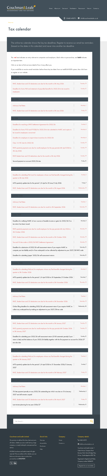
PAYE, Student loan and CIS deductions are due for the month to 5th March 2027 (39, 399)
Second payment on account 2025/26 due (27, 161)
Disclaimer (43, 446)
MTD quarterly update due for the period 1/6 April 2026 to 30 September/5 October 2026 (43, 277)
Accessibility (43, 443)
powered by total (17, 459)
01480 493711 (82, 440)
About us (57, 8)
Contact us (96, 8)
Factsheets (73, 8)
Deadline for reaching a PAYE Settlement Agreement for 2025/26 (34, 124)
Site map (42, 440)
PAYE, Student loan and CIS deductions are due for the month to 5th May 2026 (38, 84)
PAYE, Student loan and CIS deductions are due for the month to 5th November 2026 (40, 282)
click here (84, 69)
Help (41, 449)
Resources (81, 8)
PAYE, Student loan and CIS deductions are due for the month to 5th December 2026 (40, 301)
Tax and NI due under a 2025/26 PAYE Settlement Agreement (33, 242)
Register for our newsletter (86, 466)
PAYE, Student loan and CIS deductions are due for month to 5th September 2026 (39, 207)
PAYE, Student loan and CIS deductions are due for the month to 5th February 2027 (39, 372)
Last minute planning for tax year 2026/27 (26, 405)
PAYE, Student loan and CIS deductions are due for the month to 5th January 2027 (39, 323)
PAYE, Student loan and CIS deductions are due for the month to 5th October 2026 (39, 237)
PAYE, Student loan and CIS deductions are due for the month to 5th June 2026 (38, 111)
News (89, 8)
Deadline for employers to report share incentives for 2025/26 (33, 138)
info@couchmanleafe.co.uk (89, 18)
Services (65, 8)
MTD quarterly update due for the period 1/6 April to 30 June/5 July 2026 (37, 183)
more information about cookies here (22, 456)
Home (50, 8)
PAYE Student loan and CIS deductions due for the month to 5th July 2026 (36, 156)
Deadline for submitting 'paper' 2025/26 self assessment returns (33, 255)
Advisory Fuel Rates (19, 105)
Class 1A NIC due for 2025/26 (23, 143)
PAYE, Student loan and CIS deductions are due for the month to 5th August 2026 (39, 188)
